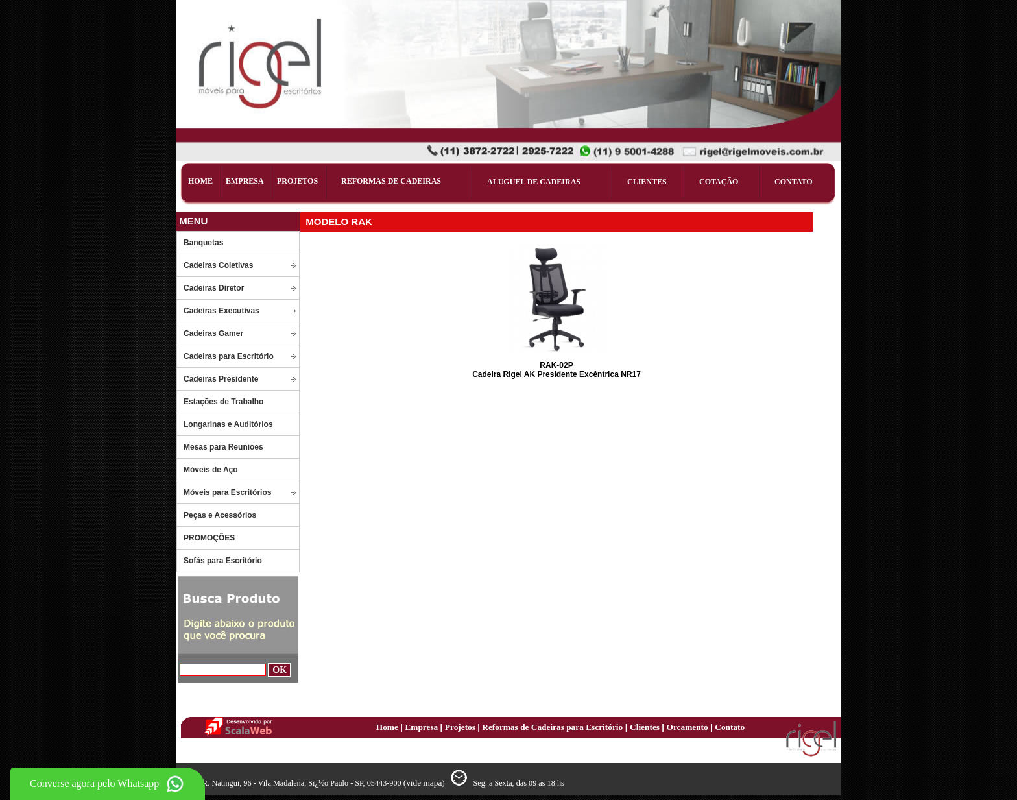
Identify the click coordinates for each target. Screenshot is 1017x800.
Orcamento (689, 727)
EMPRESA (245, 181)
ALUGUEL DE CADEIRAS (533, 181)
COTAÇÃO (718, 181)
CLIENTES (647, 181)
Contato (730, 727)
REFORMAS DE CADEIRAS (391, 181)
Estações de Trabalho (223, 401)
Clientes (646, 727)
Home (388, 727)
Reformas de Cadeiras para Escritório (551, 727)
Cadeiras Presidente (221, 378)
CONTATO (793, 181)
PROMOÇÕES (209, 537)
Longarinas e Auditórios (228, 424)
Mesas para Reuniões (223, 447)
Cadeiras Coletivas (218, 265)
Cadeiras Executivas (221, 310)
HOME (200, 181)
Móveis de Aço (211, 469)
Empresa (422, 727)
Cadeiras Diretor (214, 288)
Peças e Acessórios (220, 515)
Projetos (461, 727)
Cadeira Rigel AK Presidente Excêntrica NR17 (556, 370)
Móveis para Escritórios (227, 492)
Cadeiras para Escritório (229, 356)
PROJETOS (297, 181)
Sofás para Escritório (223, 560)
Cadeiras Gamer (213, 333)
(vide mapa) (425, 783)
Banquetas (203, 242)
